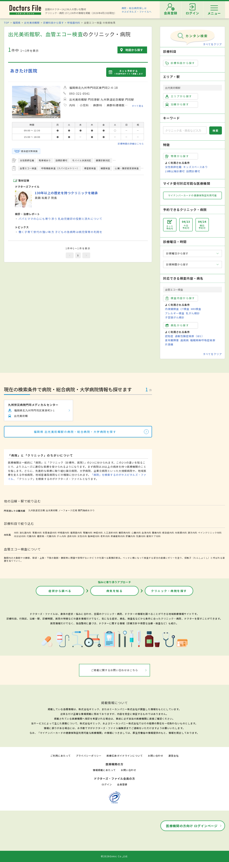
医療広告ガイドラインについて (125, 755)
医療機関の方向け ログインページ (192, 825)
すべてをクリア (212, 44)
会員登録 (122, 784)
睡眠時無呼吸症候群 (202, 340)
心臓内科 (136, 532)
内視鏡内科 (181, 532)
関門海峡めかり (86, 510)
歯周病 (184, 340)
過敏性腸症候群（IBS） (189, 336)
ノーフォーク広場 (67, 510)
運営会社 (173, 755)
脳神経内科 (94, 536)
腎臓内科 (88, 532)
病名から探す (177, 325)
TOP (6, 22)
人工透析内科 (111, 532)
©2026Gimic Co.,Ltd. (114, 856)
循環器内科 (76, 532)
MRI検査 (196, 309)
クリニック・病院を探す (169, 591)
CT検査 (184, 309)
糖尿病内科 (124, 532)
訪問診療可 (193, 171)
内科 (16, 532)
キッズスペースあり (195, 167)
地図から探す (134, 50)
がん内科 (61, 536)
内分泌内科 (20, 536)
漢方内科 (192, 532)
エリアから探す (178, 96)
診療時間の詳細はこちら (131, 143)
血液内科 (146, 532)
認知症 (169, 336)
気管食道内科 (50, 532)
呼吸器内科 (73, 22)
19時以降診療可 (175, 171)
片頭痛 (169, 344)
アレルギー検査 (174, 313)
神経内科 (98, 532)
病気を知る (114, 591)
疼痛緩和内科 (118, 536)
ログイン (107, 784)
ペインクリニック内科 (210, 532)
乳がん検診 (193, 313)
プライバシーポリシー (88, 755)
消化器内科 (25, 532)
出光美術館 (52, 510)
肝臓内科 (130, 536)
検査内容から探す (180, 298)
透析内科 (72, 536)
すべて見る (138, 105)
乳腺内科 (141, 536)
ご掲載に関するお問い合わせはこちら (114, 670)
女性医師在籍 (173, 167)
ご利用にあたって (60, 755)
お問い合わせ (155, 755)
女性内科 (82, 536)
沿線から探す (177, 104)
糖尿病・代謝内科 (46, 536)
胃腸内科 (37, 532)
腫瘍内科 (156, 532)
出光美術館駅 (31, 22)
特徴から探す (177, 156)
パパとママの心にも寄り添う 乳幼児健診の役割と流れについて (60, 219)
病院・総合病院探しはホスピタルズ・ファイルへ (137, 9)
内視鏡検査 (172, 309)
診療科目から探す (53, 22)
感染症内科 (168, 532)
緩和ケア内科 (153, 536)
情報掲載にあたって (104, 770)
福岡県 (17, 22)
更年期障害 (172, 340)
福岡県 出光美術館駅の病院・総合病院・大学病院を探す (75, 432)
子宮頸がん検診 (174, 317)
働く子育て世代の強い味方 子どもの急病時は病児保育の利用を (60, 232)
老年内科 (105, 536)
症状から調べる (60, 591)
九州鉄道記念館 (36, 510)
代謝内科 (31, 536)
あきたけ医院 (23, 71)
